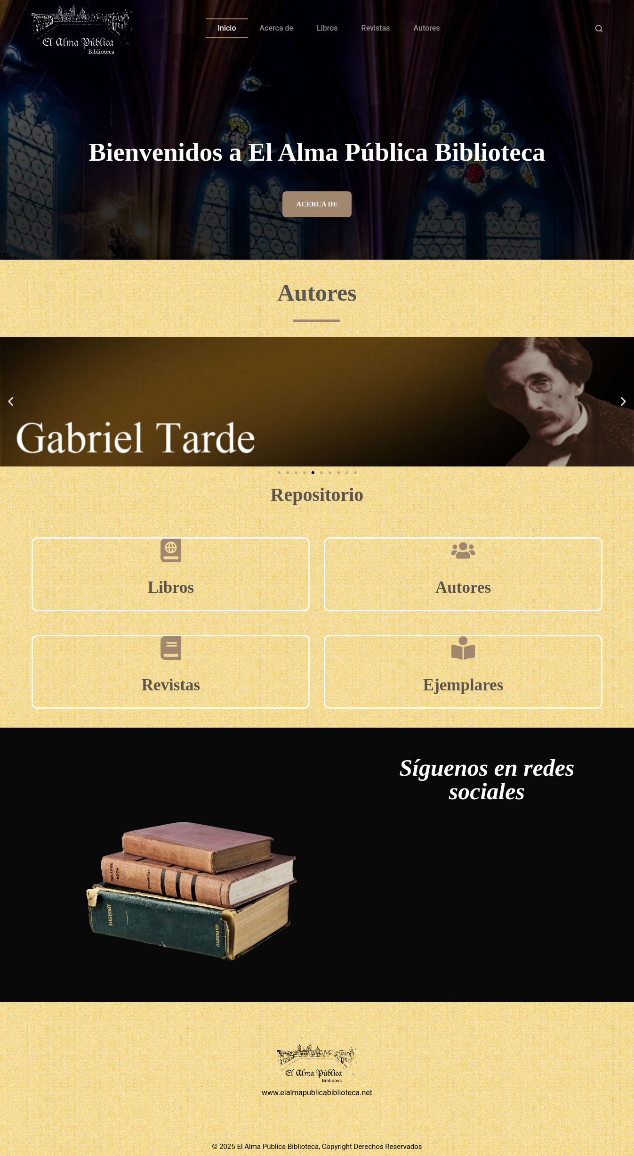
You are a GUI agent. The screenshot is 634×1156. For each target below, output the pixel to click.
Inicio (226, 28)
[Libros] (171, 550)
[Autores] (463, 550)
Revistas (375, 28)
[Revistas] (171, 648)
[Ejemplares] (463, 648)
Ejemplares (463, 685)
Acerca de (277, 28)
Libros (327, 28)
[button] (10, 402)
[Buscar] (598, 28)
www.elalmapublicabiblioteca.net (317, 1092)
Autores (427, 28)
